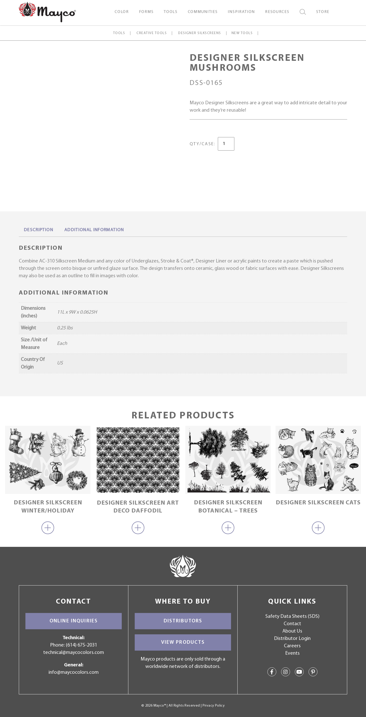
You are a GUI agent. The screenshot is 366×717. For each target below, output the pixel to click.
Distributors (183, 621)
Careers (292, 646)
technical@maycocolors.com (73, 652)
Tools (119, 33)
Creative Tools (151, 33)
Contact (292, 623)
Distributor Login (292, 638)
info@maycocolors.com (74, 672)
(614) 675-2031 (81, 645)
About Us (292, 631)
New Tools (242, 33)
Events (292, 653)
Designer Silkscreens (199, 33)
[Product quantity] (226, 144)
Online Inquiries (74, 621)
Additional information (94, 230)
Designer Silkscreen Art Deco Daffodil (138, 507)
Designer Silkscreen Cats (318, 503)
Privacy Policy (214, 706)
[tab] (38, 230)
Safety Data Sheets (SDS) (292, 616)
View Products (183, 642)
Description (38, 230)
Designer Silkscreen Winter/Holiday (48, 507)
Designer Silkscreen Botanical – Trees (228, 507)
